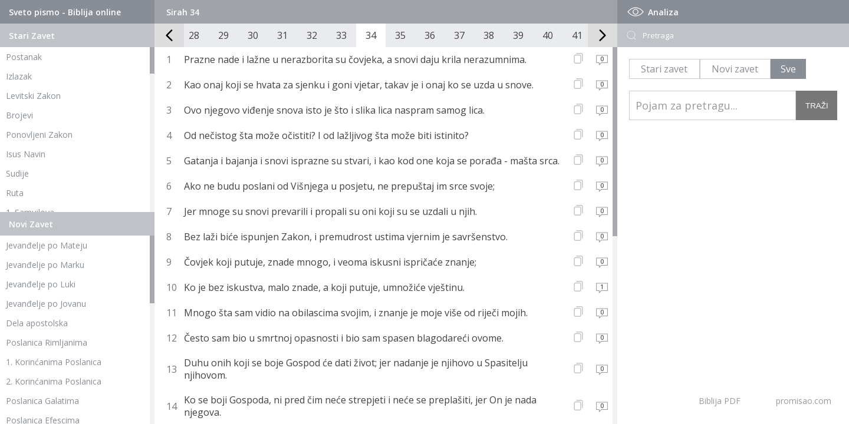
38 (488, 35)
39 (518, 35)
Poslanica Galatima (42, 400)
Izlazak (19, 76)
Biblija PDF (720, 400)
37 (459, 35)
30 (253, 35)
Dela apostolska (37, 323)
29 (223, 35)
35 (400, 35)
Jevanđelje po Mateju (46, 245)
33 (341, 35)
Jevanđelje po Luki (40, 284)
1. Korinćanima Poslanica (53, 361)
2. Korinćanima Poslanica (53, 381)
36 (429, 35)
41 (577, 35)
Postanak (24, 56)
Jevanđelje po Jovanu (46, 303)
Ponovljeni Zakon (39, 134)
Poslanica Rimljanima (46, 342)
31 (282, 35)
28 (194, 35)
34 (371, 35)
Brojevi (19, 115)
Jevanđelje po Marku (45, 264)
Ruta (15, 192)
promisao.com (803, 400)
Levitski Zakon (33, 95)
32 (312, 35)
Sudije (17, 173)
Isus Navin (25, 154)
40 (547, 35)
